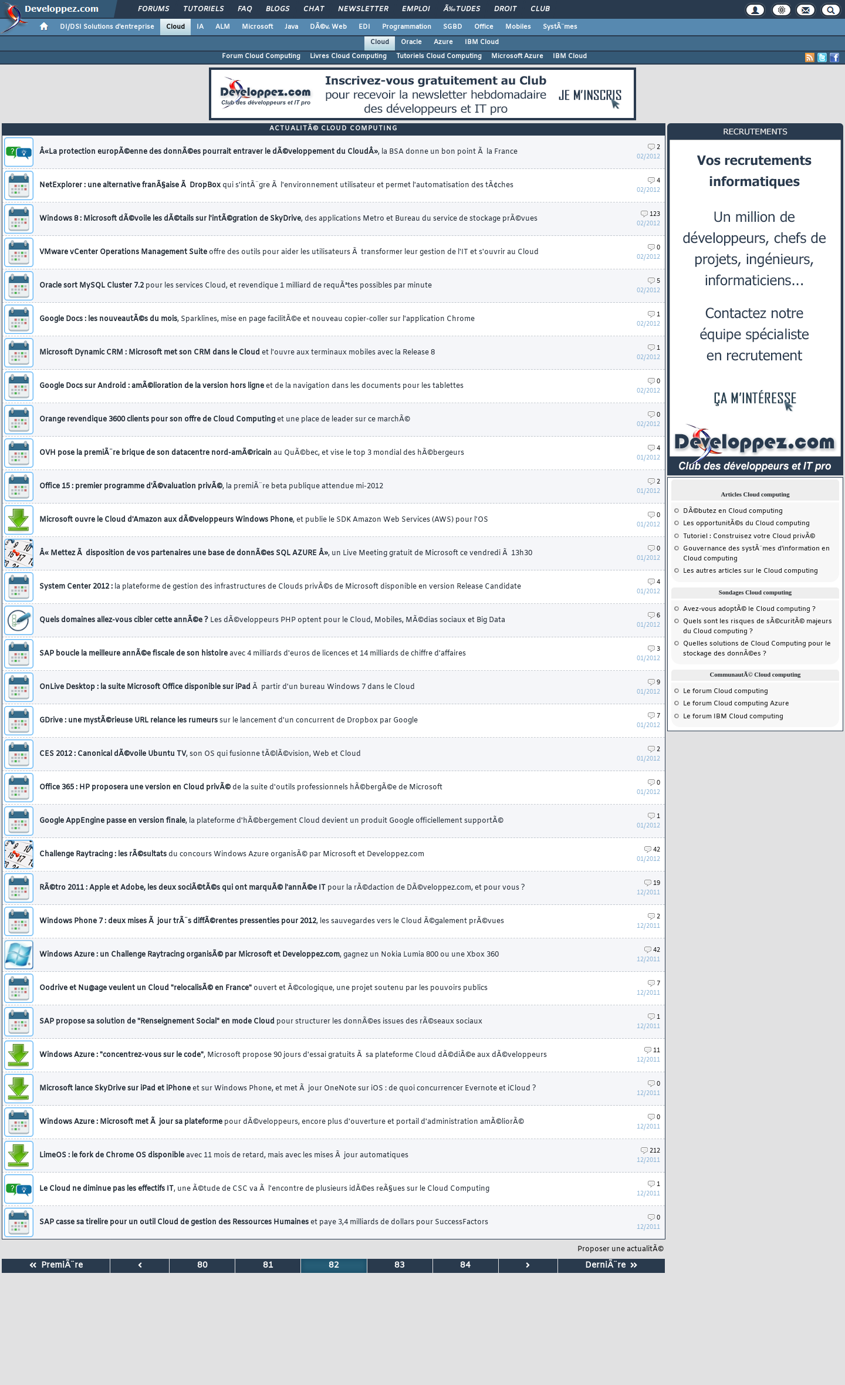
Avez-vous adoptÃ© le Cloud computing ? (749, 609)
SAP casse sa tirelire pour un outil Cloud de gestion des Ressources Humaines (263, 1222)
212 (650, 1151)
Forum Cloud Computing (261, 56)
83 (399, 1265)
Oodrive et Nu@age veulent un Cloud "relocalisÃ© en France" (263, 988)
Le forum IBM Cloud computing (733, 716)
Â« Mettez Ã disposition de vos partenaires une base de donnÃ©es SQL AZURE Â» (285, 553)
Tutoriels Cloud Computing (439, 56)
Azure (443, 42)
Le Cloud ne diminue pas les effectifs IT (264, 1189)
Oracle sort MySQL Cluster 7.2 (235, 285)
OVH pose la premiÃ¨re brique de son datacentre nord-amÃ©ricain (251, 453)
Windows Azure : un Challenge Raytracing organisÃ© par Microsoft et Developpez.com (269, 955)
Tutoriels (203, 9)
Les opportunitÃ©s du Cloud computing (746, 523)
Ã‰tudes (461, 9)
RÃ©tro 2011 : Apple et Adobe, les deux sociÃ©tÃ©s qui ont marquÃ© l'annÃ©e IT (282, 888)
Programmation (406, 27)
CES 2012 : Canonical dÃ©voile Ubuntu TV (200, 754)
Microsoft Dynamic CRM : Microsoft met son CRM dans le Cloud (237, 352)
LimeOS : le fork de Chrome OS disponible (223, 1155)
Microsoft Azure (517, 56)
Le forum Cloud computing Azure (736, 704)
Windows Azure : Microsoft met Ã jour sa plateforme (281, 1122)
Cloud (175, 27)
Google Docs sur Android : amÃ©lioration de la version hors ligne (251, 386)
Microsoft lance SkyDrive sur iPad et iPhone (287, 1088)
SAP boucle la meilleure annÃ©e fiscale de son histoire (252, 653)
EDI (364, 27)
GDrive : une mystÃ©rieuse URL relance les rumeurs (228, 720)
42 (652, 850)
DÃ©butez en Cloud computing (733, 511)
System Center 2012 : (280, 587)
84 (465, 1265)
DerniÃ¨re (611, 1265)
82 (334, 1265)
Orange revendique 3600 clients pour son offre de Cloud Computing (224, 419)
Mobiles (518, 27)
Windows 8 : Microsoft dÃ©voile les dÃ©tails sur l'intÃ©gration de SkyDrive (288, 219)
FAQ (244, 9)
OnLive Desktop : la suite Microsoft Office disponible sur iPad (227, 687)
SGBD (452, 27)
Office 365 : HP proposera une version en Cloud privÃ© (240, 787)
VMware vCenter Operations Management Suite (289, 252)
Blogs (277, 9)
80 (202, 1265)
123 (650, 214)
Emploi (416, 9)
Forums (153, 9)
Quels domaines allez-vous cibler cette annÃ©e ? (272, 620)
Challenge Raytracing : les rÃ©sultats (231, 854)
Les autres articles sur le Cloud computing (750, 571)
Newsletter (363, 9)
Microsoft (257, 27)
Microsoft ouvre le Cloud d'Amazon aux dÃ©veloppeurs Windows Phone (263, 520)
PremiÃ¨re (56, 1265)
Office (484, 27)
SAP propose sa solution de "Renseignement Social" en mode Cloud (260, 1021)
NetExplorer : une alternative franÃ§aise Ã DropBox (276, 185)
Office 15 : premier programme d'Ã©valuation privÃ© (211, 486)
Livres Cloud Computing (348, 56)
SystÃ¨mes (560, 27)
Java (291, 27)
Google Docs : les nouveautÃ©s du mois (257, 319)
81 (268, 1265)
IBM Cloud (482, 42)
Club (539, 9)
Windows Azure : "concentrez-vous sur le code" (293, 1055)
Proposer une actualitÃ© (620, 1249)
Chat (313, 9)
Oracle (411, 42)
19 (652, 883)
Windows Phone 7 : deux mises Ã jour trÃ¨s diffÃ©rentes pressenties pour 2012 (271, 921)
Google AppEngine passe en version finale (271, 821)
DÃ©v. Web (328, 27)
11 (652, 1051)
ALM (222, 27)
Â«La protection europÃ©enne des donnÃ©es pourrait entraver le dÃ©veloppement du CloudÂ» (278, 152)
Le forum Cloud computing (725, 691)
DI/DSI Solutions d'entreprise (107, 27)
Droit (505, 9)
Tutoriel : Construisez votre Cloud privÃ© (749, 536)
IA (200, 27)
